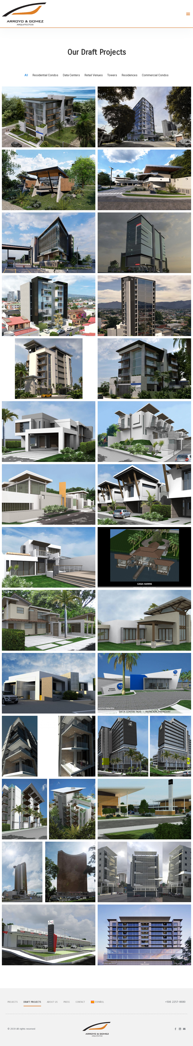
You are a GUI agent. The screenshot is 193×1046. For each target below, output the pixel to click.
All (26, 75)
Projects (13, 1001)
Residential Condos (45, 75)
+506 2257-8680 (175, 1001)
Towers (112, 75)
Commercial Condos (155, 75)
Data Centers (71, 75)
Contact (80, 1001)
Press (67, 1001)
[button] (188, 14)
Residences (129, 75)
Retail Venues (93, 75)
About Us (52, 1001)
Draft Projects (32, 1001)
